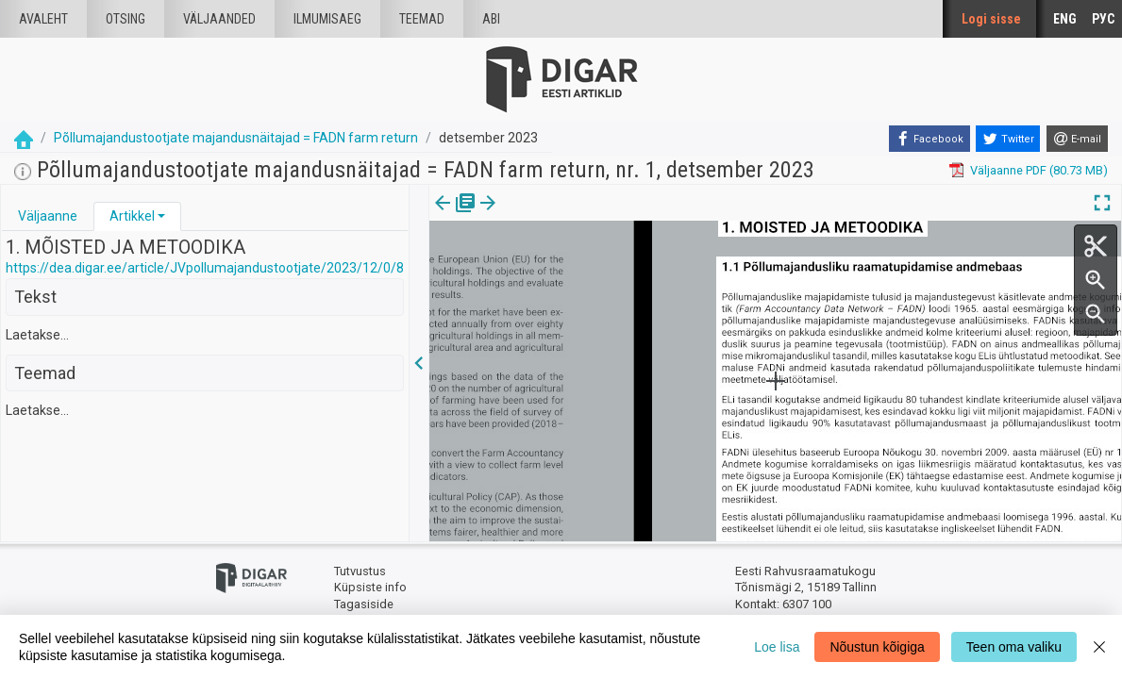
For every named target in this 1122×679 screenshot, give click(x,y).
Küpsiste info (370, 587)
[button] (161, 216)
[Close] (1099, 647)
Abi (491, 18)
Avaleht (43, 18)
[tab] (47, 216)
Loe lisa (776, 646)
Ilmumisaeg (327, 18)
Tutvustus (360, 571)
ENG (1065, 18)
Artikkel (132, 216)
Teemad (421, 18)
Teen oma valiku (1014, 646)
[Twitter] (1008, 138)
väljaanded (219, 18)
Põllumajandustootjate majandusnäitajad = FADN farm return (236, 137)
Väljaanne (47, 216)
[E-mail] (1077, 138)
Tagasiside (364, 604)
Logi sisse (991, 18)
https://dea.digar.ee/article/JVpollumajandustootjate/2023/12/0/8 (205, 267)
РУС (1103, 18)
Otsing (125, 18)
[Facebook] (929, 138)
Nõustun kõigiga (876, 646)
